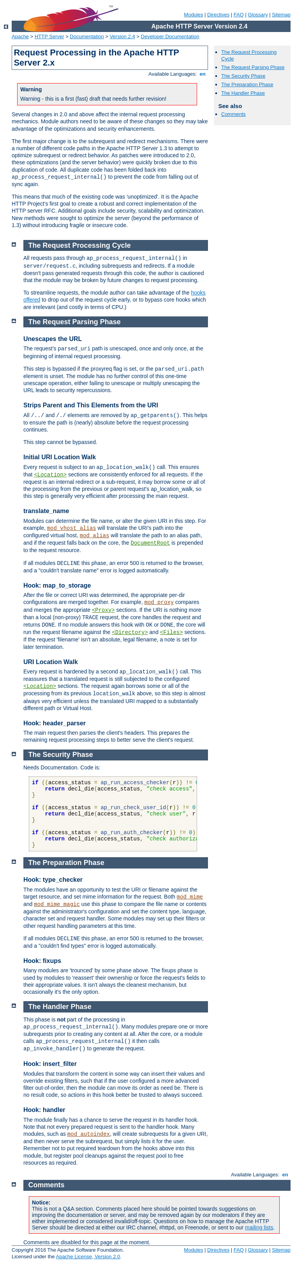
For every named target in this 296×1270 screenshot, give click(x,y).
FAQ (239, 15)
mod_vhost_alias (71, 528)
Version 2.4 (122, 36)
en (202, 74)
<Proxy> (103, 610)
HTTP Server (49, 36)
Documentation (87, 36)
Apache (20, 36)
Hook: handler (44, 1110)
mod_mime (190, 897)
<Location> (50, 475)
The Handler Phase (243, 93)
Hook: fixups (42, 960)
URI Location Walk (50, 662)
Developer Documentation (170, 36)
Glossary (258, 15)
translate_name (46, 511)
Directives (218, 15)
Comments (233, 114)
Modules (193, 15)
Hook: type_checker (53, 879)
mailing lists (259, 1227)
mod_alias (94, 536)
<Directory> (130, 632)
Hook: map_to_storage (57, 585)
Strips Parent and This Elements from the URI (90, 405)
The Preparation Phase (247, 84)
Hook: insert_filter (50, 1063)
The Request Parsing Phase (253, 67)
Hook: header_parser (54, 723)
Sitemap (281, 15)
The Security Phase (243, 76)
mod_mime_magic (57, 904)
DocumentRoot (150, 543)
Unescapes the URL (52, 339)
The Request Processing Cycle (79, 245)
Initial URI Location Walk (59, 457)
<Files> (171, 632)
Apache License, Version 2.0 (88, 1256)
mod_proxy (159, 602)
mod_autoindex (88, 1134)
